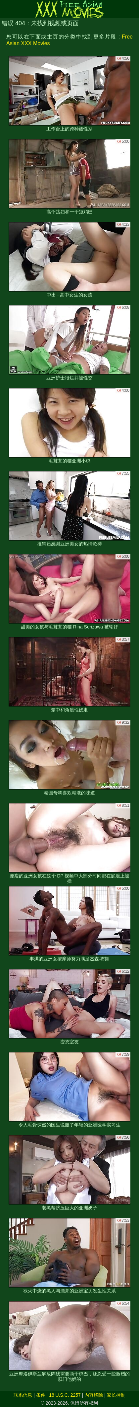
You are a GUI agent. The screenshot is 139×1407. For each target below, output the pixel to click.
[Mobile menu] (6, 9)
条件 (40, 1395)
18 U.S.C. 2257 (65, 1395)
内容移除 (93, 1395)
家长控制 (116, 1395)
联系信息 (23, 1395)
